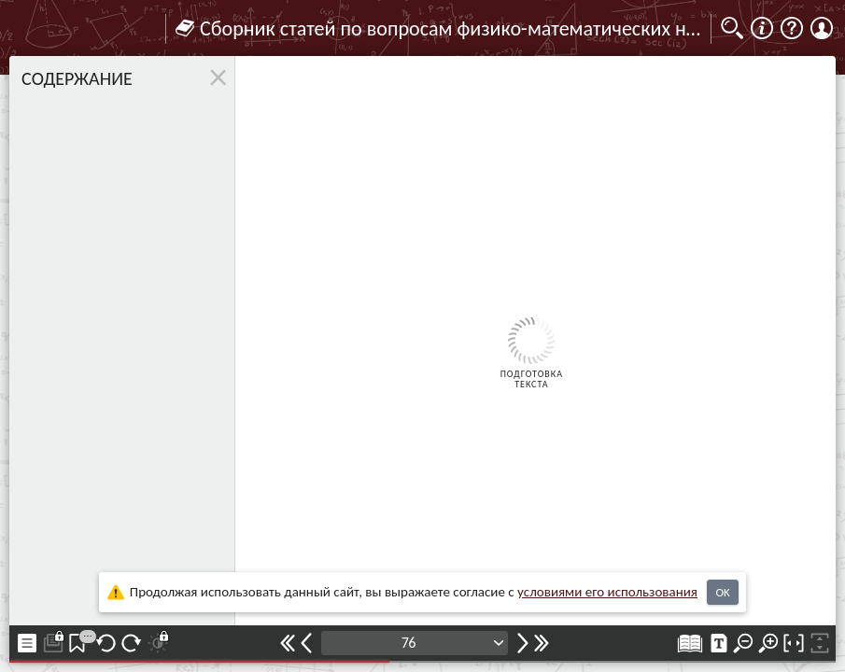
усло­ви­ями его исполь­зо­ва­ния (607, 591)
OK (722, 592)
